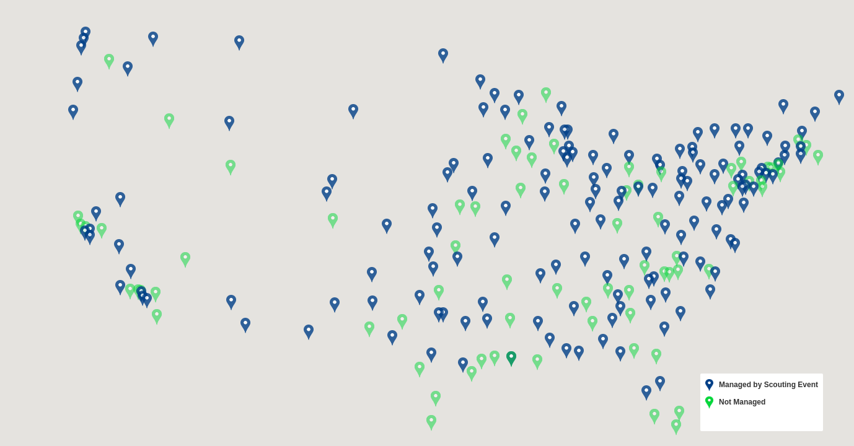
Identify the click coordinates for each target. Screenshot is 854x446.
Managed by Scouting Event (761, 385)
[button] (586, 305)
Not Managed (735, 402)
